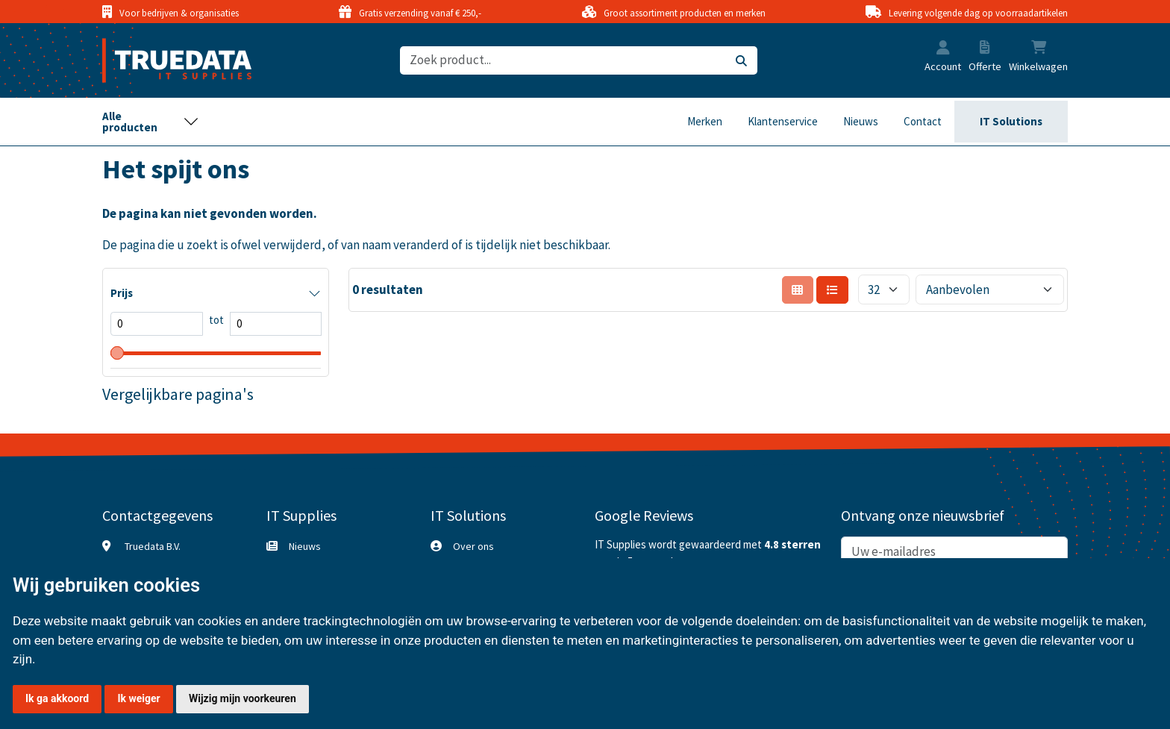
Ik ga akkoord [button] (57, 698)
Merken (704, 121)
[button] (943, 49)
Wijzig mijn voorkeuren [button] (242, 698)
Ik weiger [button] (138, 698)
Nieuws (860, 121)
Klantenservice (783, 121)
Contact (923, 121)
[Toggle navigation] (150, 122)
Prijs (121, 293)
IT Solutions (1011, 121)
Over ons (473, 546)
